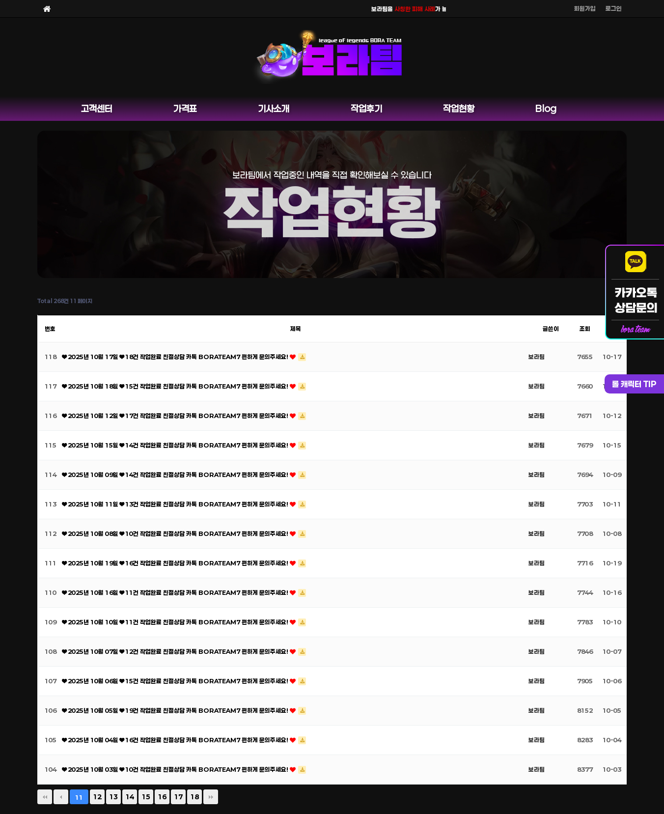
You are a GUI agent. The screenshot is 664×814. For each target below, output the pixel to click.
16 (162, 797)
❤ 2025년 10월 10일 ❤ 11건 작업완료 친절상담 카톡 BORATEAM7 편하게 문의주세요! (176, 621)
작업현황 (458, 108)
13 (113, 797)
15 (145, 797)
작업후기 (366, 108)
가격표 (185, 108)
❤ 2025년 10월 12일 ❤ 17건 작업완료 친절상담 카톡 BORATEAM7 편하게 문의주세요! (176, 415)
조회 (585, 328)
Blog (545, 108)
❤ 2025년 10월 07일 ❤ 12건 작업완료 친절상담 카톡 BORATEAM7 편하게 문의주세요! (176, 651)
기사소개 (273, 108)
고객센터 (96, 108)
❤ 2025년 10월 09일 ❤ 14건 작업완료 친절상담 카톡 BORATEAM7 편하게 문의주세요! (176, 474)
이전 (61, 796)
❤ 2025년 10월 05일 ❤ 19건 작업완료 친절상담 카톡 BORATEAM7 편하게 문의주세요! (176, 710)
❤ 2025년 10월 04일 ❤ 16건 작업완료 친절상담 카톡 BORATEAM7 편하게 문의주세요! (176, 739)
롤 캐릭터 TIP (634, 384)
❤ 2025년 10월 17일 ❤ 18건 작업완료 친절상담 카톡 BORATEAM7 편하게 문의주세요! (176, 356)
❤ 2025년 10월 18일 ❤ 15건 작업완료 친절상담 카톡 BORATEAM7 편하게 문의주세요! (176, 386)
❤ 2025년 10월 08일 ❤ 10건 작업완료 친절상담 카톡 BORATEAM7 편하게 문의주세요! (176, 533)
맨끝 (210, 796)
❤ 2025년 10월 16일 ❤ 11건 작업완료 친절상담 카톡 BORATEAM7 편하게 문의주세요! (176, 592)
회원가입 (585, 8)
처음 (44, 796)
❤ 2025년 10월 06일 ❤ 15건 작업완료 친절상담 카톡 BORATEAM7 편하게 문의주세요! (176, 680)
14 (129, 797)
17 (178, 797)
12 (97, 797)
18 (194, 797)
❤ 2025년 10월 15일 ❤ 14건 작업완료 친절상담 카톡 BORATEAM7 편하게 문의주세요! (176, 445)
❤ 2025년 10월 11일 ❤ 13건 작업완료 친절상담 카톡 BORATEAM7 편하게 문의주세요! (176, 504)
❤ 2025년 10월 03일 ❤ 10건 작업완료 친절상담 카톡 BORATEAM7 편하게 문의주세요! (176, 769)
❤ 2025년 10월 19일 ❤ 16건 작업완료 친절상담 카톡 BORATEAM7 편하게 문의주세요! (176, 563)
